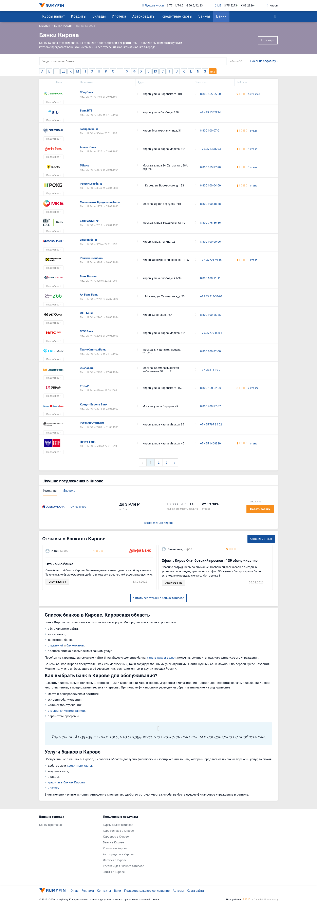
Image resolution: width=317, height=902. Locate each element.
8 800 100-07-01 (210, 130)
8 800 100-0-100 (210, 185)
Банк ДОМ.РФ (89, 220)
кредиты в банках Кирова (66, 782)
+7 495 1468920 (210, 443)
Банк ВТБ (86, 110)
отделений (55, 645)
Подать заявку (260, 508)
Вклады (99, 16)
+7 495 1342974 (210, 112)
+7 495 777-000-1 (211, 333)
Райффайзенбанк (91, 258)
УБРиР (84, 386)
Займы (204, 16)
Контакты (104, 890)
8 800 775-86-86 (210, 222)
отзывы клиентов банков (66, 710)
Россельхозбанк (91, 183)
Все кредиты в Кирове (158, 523)
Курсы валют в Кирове (118, 825)
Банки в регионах (50, 825)
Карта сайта (195, 890)
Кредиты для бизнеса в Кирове (123, 866)
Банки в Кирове (113, 842)
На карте (269, 40)
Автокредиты (143, 16)
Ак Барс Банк (89, 294)
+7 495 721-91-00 (211, 260)
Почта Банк (87, 441)
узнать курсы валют (161, 657)
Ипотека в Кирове (115, 860)
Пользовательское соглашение (147, 890)
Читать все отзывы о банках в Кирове (158, 598)
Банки (221, 16)
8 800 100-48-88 (210, 204)
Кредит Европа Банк (93, 404)
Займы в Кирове (114, 872)
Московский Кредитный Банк (100, 202)
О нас (74, 890)
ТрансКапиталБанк (93, 349)
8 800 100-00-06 (210, 241)
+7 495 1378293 (210, 149)
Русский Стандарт (92, 422)
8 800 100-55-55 (210, 315)
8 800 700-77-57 (210, 406)
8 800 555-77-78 (210, 167)
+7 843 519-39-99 (211, 296)
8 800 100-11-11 (210, 278)
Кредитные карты (177, 16)
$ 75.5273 (230, 5)
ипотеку (53, 788)
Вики (117, 890)
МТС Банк (86, 331)
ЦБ (218, 5)
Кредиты (78, 16)
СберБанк (86, 92)
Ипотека (119, 16)
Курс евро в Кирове (116, 836)
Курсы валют (53, 16)
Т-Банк (84, 165)
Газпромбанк (89, 129)
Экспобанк (87, 367)
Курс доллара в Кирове (118, 831)
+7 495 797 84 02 (211, 424)
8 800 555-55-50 (210, 94)
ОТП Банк (86, 313)
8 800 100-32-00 (210, 351)
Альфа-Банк (88, 147)
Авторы (178, 890)
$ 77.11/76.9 (175, 5)
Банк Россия (88, 276)
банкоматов (75, 645)
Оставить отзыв (261, 539)
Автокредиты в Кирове (118, 854)
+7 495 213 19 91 (211, 370)
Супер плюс (78, 506)
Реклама (87, 890)
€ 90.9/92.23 (194, 5)
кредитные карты (79, 765)
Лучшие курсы (153, 5)
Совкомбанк (88, 239)
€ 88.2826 (247, 5)
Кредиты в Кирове (115, 848)
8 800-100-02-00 (210, 388)
